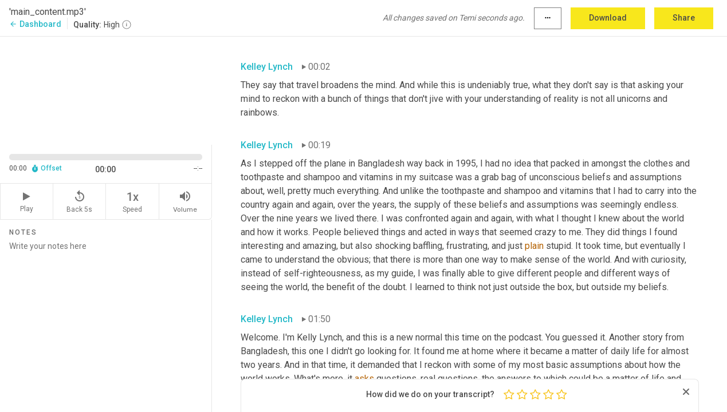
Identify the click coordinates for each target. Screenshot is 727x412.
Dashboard (35, 24)
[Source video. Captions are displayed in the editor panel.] (106, 89)
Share (684, 17)
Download (608, 17)
